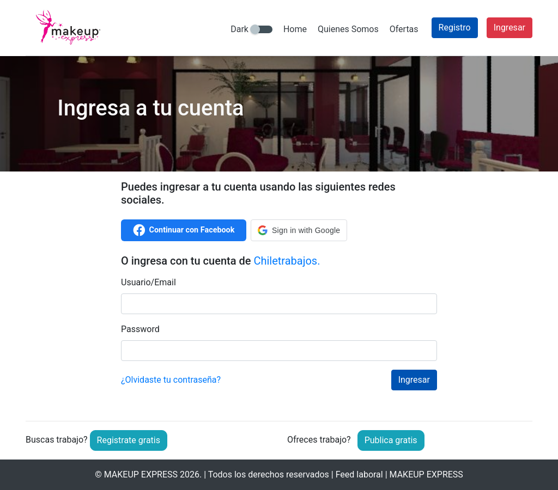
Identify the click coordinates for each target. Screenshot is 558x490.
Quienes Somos (348, 29)
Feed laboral (359, 474)
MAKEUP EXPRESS (141, 474)
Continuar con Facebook (184, 230)
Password (140, 329)
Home (295, 29)
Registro (455, 27)
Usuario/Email (148, 282)
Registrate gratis (128, 440)
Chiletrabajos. (286, 260)
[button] (299, 230)
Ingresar (509, 27)
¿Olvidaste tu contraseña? (171, 380)
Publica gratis (391, 440)
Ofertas (404, 29)
